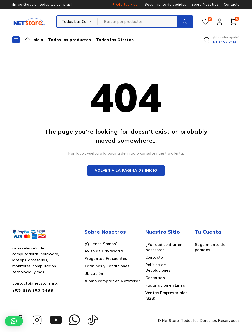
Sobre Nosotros (205, 4)
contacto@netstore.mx (35, 283)
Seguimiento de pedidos (165, 4)
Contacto (232, 4)
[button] (14, 321)
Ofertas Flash (128, 4)
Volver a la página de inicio (126, 171)
